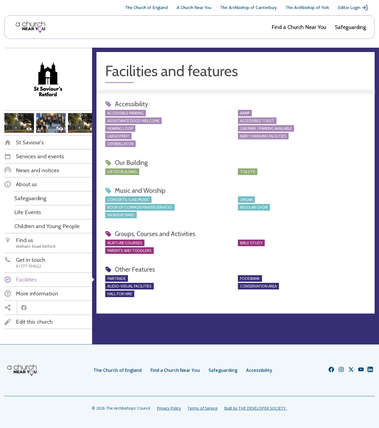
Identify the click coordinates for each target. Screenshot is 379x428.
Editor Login (353, 7)
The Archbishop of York (307, 7)
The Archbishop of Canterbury (248, 7)
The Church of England (146, 7)
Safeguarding (350, 27)
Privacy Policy (169, 408)
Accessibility (259, 370)
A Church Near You (193, 7)
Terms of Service (202, 408)
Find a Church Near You (299, 27)
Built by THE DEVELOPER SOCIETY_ (255, 408)
